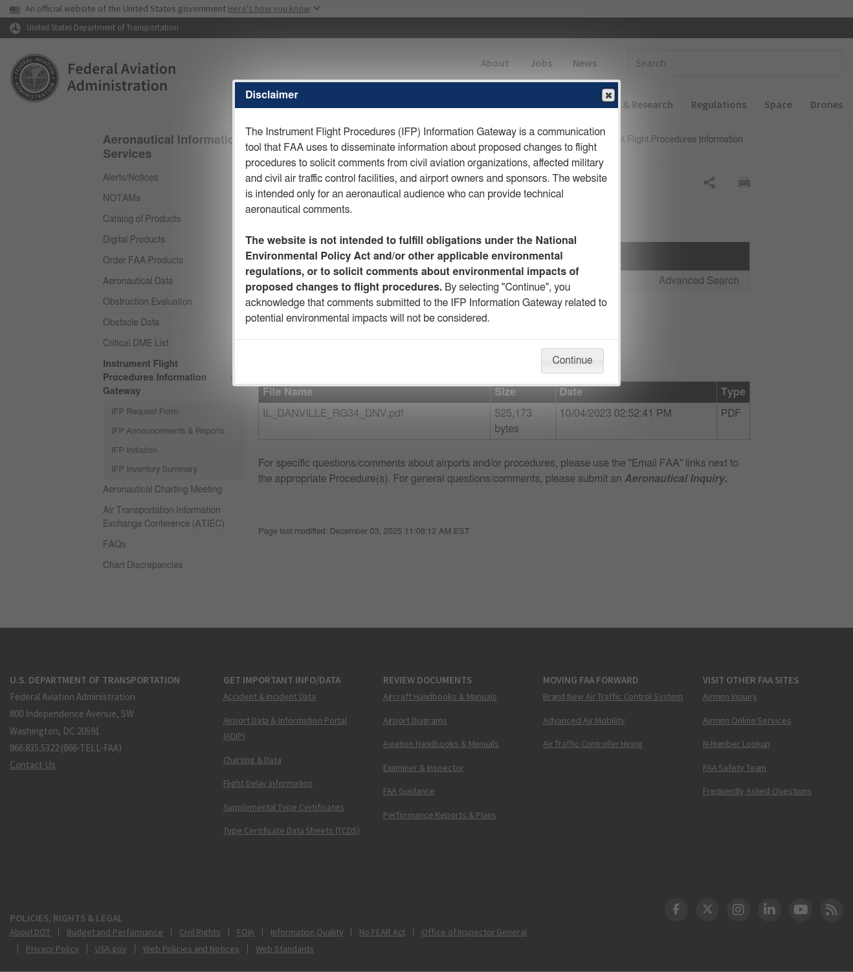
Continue (572, 360)
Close (608, 96)
